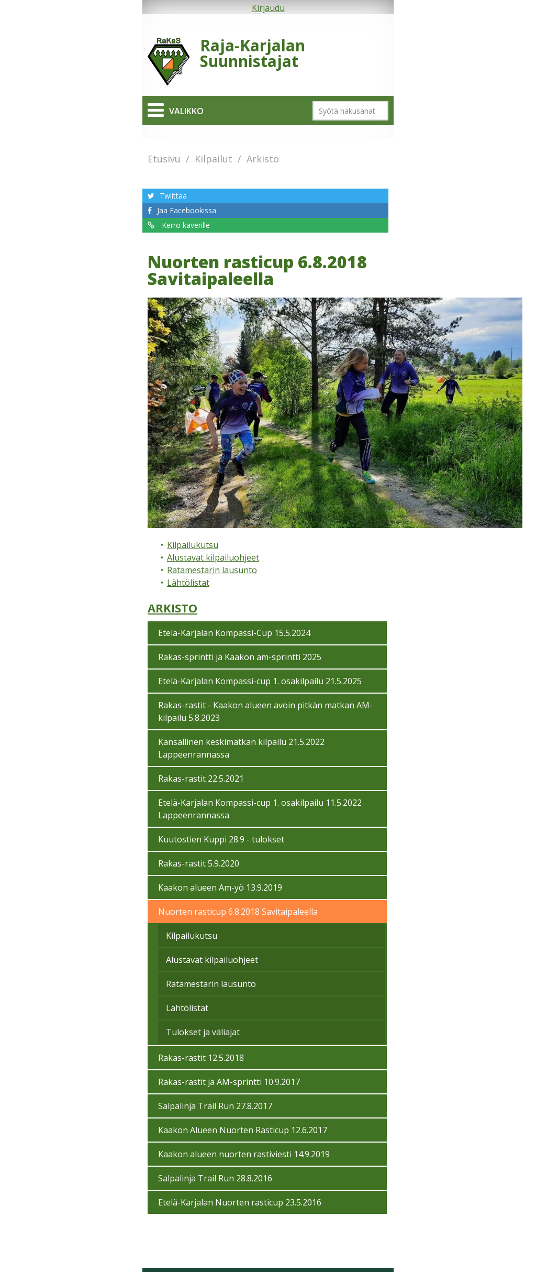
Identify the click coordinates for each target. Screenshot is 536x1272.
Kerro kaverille (185, 225)
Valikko (186, 111)
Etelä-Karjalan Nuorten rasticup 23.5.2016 (239, 1202)
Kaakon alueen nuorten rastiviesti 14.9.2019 (244, 1154)
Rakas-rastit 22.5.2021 (201, 778)
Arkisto (263, 158)
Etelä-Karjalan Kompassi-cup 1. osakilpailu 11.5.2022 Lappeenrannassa (260, 809)
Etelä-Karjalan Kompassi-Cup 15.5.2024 (234, 633)
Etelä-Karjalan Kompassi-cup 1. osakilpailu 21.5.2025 (260, 681)
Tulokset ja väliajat (203, 1032)
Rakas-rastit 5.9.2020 (198, 863)
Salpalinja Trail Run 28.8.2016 (215, 1178)
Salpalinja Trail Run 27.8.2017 (215, 1106)
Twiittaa (173, 196)
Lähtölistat (188, 582)
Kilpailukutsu (192, 545)
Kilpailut (213, 158)
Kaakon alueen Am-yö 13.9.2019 (220, 887)
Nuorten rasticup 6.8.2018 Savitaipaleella (238, 911)
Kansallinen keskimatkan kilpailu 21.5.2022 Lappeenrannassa (241, 748)
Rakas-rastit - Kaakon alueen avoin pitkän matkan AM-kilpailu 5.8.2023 (265, 711)
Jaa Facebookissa (186, 210)
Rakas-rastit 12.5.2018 (201, 1057)
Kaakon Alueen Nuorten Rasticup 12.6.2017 (242, 1130)
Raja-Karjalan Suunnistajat (252, 53)
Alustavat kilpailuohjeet (213, 557)
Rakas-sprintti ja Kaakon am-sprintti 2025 (239, 657)
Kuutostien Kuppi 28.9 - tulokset (221, 839)
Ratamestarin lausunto (212, 570)
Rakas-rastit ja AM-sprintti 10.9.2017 (229, 1082)
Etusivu (164, 158)
